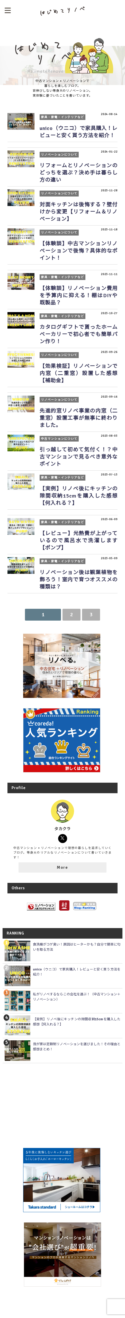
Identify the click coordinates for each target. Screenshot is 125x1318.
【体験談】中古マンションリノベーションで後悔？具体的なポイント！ (79, 250)
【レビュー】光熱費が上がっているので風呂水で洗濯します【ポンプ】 (79, 540)
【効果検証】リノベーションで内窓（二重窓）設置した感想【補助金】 (79, 373)
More (62, 867)
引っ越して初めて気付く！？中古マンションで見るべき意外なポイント (79, 456)
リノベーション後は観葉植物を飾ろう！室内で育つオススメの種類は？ (79, 579)
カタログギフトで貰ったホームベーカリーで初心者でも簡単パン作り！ (79, 334)
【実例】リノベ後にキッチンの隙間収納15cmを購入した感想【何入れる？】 (79, 495)
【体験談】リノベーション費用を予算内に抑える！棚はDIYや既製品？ (79, 295)
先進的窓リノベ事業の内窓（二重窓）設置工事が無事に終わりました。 (79, 418)
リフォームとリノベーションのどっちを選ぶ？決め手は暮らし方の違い (79, 172)
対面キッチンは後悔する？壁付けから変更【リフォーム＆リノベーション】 (79, 211)
